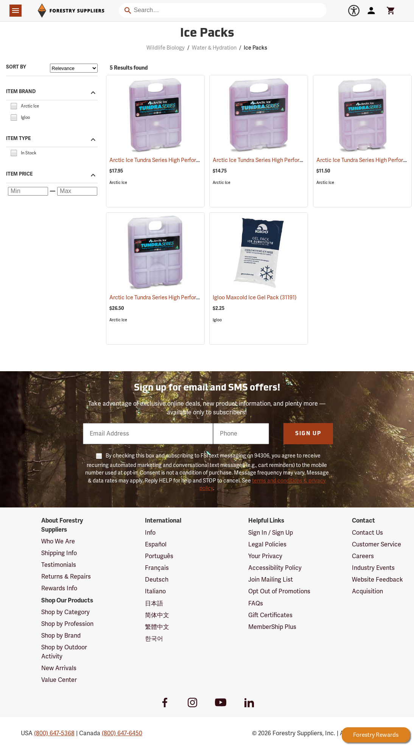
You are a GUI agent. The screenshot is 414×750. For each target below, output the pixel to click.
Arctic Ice (118, 182)
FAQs (255, 603)
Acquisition (367, 591)
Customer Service (376, 544)
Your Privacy (265, 556)
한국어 (154, 639)
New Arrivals (58, 668)
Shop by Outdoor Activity (64, 652)
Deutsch (156, 580)
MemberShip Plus (272, 627)
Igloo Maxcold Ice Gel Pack (255, 297)
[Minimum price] (28, 191)
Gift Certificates (270, 615)
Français (157, 568)
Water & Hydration (214, 48)
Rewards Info (59, 588)
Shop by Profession (67, 624)
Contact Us (367, 533)
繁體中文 (157, 627)
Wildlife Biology (165, 48)
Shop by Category (65, 612)
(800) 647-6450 (122, 733)
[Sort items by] (74, 68)
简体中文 (157, 615)
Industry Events (373, 568)
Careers (363, 556)
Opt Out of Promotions (279, 591)
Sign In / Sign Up (270, 533)
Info (150, 533)
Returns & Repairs (66, 576)
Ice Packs (255, 48)
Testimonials (58, 565)
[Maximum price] (77, 191)
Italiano (155, 591)
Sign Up (308, 434)
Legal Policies (267, 544)
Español (156, 544)
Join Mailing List (270, 580)
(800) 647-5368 (54, 733)
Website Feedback (377, 580)
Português (159, 556)
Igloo (217, 319)
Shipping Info (59, 553)
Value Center (59, 680)
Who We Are (58, 541)
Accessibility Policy (275, 568)
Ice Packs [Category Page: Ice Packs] (207, 34)
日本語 (154, 603)
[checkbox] (13, 105)
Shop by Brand (61, 636)
